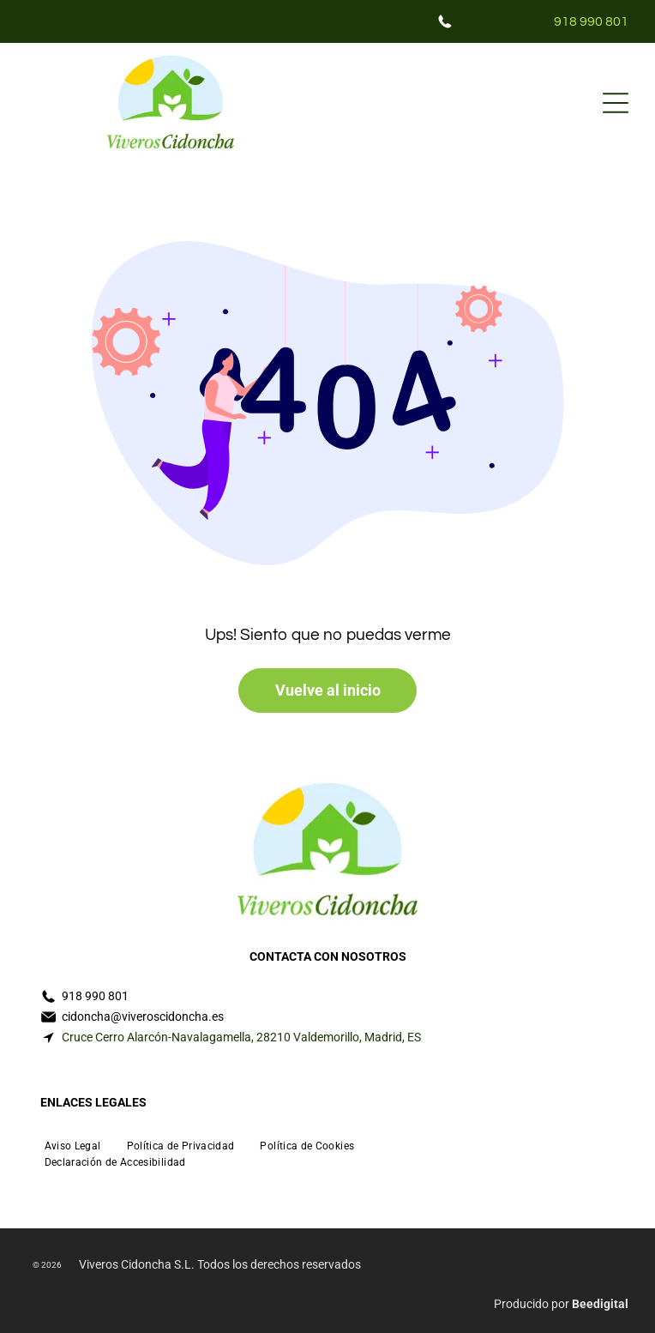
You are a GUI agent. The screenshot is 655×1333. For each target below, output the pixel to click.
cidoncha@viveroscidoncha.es (143, 1016)
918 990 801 (591, 21)
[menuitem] (73, 1144)
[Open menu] (615, 103)
